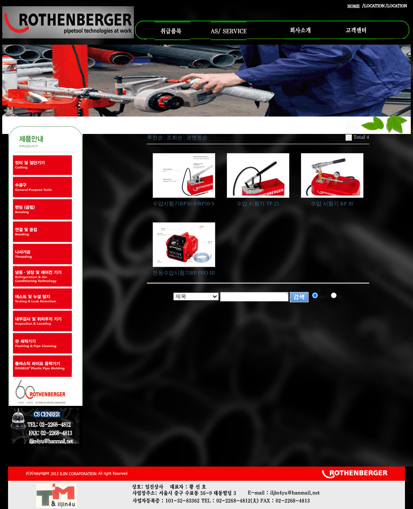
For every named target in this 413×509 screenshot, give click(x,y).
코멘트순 (197, 137)
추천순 (155, 137)
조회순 (175, 137)
